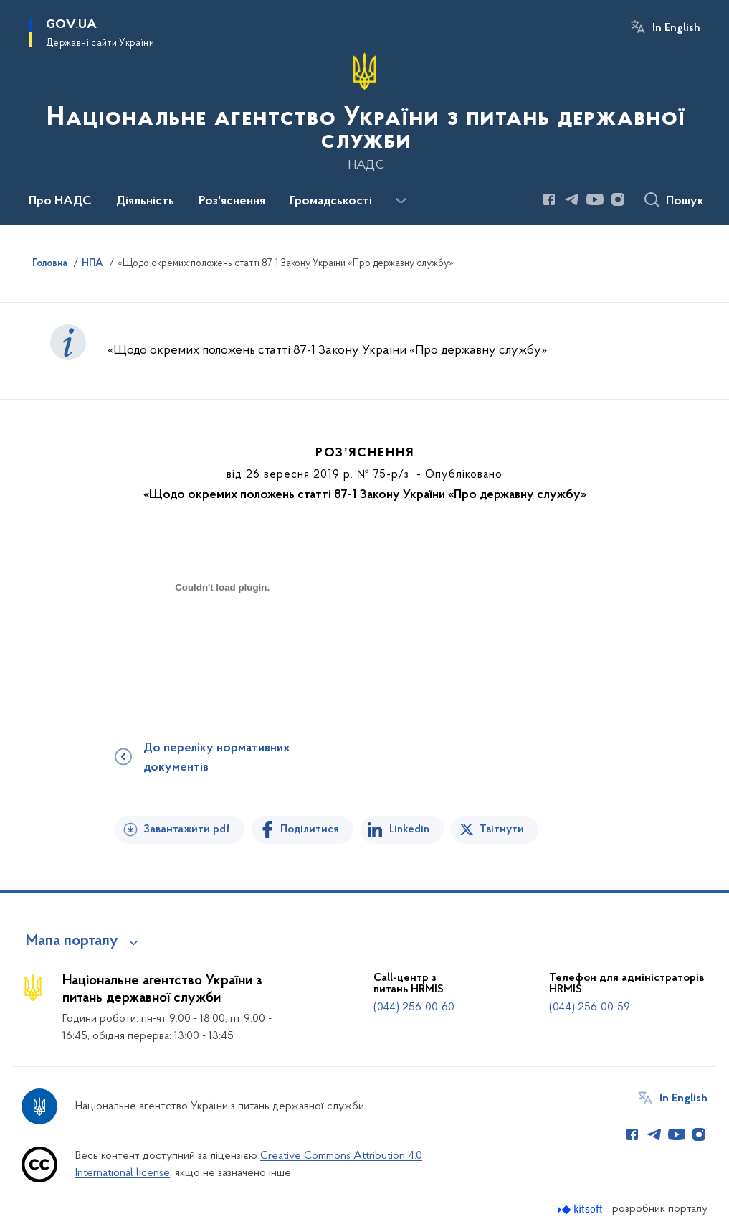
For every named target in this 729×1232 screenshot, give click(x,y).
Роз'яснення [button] (232, 201)
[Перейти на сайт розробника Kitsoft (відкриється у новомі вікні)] (581, 1209)
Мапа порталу (72, 941)
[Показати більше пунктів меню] (400, 201)
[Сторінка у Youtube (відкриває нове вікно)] (595, 199)
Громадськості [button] (331, 201)
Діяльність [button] (145, 201)
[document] (222, 638)
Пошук (685, 201)
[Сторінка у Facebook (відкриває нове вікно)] (549, 199)
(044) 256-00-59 (589, 1007)
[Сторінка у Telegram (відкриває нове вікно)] (572, 199)
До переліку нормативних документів (216, 758)
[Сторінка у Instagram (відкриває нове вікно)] (617, 199)
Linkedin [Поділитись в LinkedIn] (409, 829)
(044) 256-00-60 (413, 1007)
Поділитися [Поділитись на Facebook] (309, 829)
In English (676, 28)
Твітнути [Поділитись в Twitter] (502, 829)
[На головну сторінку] (364, 111)
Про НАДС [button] (60, 201)
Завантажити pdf (186, 829)
